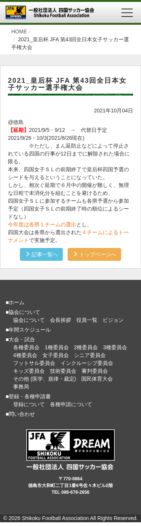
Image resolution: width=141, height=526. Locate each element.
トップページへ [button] (94, 254)
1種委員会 (57, 347)
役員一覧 (86, 320)
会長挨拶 (60, 320)
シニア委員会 (90, 355)
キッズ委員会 (29, 371)
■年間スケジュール (28, 330)
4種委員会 (25, 355)
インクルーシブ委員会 (87, 363)
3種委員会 (115, 347)
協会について (29, 320)
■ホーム (15, 302)
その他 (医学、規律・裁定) (44, 379)
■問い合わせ (20, 414)
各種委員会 (26, 347)
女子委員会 (55, 355)
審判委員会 (95, 371)
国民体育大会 (97, 379)
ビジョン (113, 320)
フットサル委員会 (34, 363)
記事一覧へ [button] (41, 254)
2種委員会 (86, 347)
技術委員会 (63, 371)
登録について (29, 404)
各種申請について (71, 404)
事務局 (21, 387)
